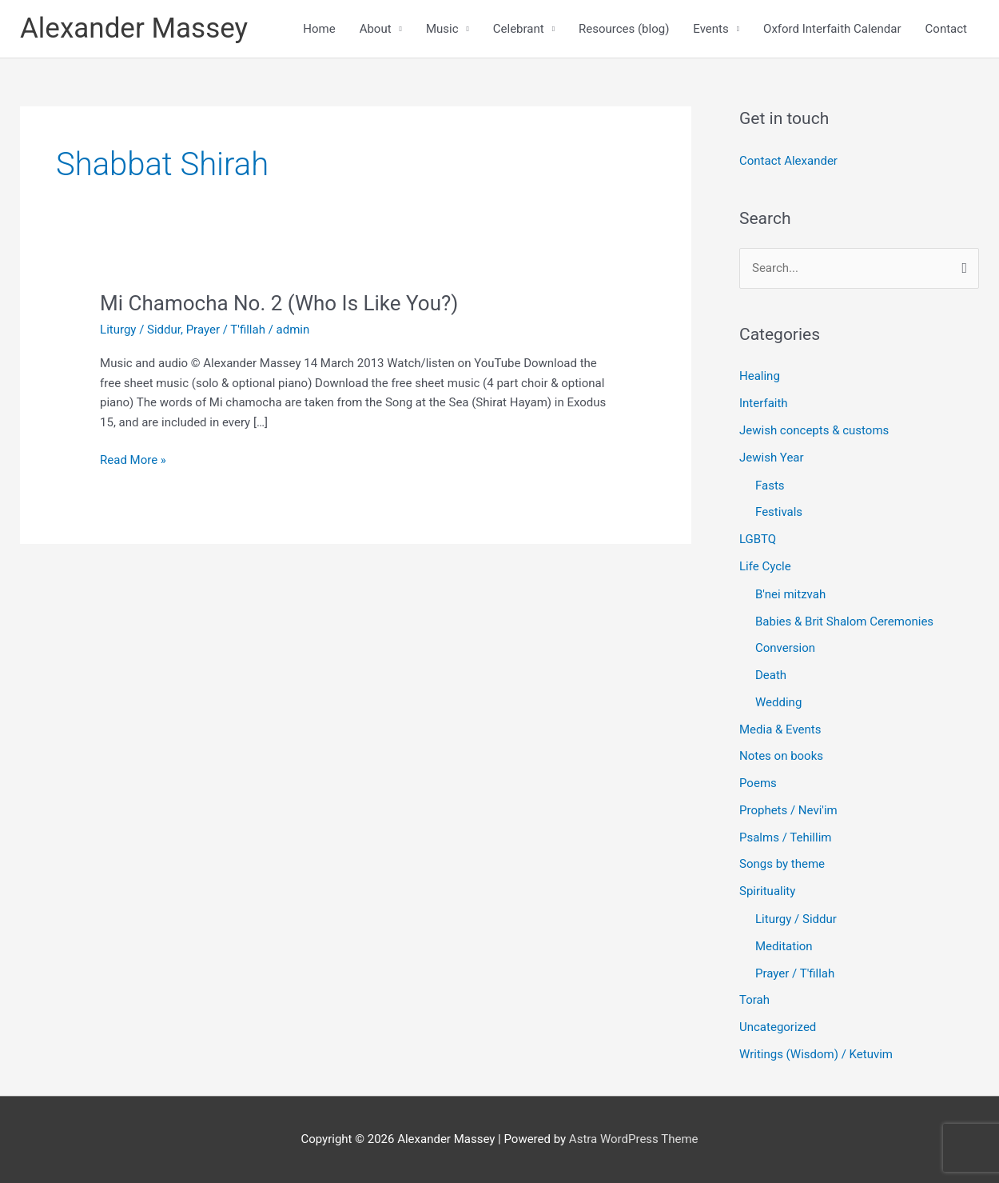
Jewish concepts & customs (814, 430)
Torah (754, 1000)
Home (319, 29)
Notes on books (781, 756)
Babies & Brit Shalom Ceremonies (844, 621)
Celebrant (518, 29)
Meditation (784, 946)
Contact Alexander (788, 161)
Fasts (770, 485)
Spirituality (767, 891)
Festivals (778, 512)
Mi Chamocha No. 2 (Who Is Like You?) (279, 303)
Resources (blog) (624, 29)
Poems (758, 783)
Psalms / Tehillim (785, 837)
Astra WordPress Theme (634, 1139)
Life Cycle (765, 566)
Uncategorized (777, 1027)
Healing (759, 376)
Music (442, 29)
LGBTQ (757, 539)
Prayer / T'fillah (225, 329)
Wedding (778, 702)
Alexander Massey (134, 28)
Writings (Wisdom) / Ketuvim (816, 1054)
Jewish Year (771, 457)
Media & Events (780, 729)
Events (710, 29)
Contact (946, 29)
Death (770, 675)
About (376, 29)
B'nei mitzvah (790, 594)
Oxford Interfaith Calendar (832, 29)
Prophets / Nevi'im (788, 810)
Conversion (785, 648)
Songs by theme (782, 864)
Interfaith (763, 403)
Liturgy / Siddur (140, 329)
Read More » (133, 458)
